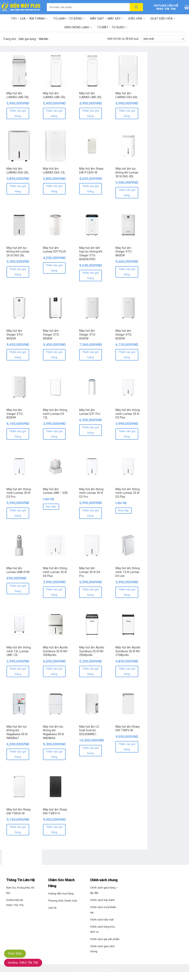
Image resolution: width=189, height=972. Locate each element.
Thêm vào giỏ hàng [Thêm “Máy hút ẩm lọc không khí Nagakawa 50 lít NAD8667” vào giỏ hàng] (18, 754)
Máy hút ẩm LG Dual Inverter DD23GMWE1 (89, 730)
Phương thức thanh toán (62, 900)
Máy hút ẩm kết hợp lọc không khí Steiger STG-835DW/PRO (90, 253)
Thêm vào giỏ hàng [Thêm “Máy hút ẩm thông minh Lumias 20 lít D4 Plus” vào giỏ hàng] (54, 592)
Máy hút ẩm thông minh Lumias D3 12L (55, 413)
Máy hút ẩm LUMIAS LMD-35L (54, 95)
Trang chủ (9, 39)
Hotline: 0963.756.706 (23, 962)
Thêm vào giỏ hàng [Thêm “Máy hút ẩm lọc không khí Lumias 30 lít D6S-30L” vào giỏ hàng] (127, 192)
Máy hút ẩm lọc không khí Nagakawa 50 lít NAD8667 (17, 732)
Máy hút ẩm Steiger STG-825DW (123, 334)
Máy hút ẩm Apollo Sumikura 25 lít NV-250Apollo (91, 651)
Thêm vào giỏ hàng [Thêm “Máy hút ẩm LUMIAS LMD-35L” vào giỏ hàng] (54, 113)
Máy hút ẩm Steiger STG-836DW (87, 334)
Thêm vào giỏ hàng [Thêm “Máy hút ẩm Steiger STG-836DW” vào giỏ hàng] (90, 354)
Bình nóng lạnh (78, 27)
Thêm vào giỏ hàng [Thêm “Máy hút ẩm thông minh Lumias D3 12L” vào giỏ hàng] (54, 434)
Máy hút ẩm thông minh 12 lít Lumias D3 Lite (127, 572)
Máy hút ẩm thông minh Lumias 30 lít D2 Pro (91, 493)
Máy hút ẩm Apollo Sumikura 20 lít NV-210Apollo (128, 651)
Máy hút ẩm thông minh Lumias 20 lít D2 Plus (127, 493)
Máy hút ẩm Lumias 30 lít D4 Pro (89, 572)
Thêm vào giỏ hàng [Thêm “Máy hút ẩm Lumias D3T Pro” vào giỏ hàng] (90, 430)
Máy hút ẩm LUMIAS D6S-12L (54, 170)
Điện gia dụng (27, 39)
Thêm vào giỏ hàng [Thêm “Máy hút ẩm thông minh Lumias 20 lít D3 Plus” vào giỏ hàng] (127, 434)
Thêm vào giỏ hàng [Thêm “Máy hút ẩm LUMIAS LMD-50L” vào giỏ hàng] (18, 113)
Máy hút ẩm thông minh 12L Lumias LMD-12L (19, 651)
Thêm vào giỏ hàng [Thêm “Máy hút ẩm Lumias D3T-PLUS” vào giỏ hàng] (54, 268)
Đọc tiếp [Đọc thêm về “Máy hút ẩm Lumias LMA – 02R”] (51, 506)
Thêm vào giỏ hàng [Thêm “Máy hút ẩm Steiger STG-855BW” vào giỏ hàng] (54, 354)
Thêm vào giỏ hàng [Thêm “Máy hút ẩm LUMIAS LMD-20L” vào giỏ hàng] (90, 113)
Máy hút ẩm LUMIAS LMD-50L (18, 95)
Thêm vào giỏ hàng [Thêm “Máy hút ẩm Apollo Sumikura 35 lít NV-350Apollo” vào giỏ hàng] (54, 671)
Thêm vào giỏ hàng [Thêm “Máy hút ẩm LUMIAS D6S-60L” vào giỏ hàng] (127, 113)
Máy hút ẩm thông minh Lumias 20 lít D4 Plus (55, 572)
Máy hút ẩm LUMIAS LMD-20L (90, 95)
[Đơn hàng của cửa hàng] (163, 38)
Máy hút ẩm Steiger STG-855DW (15, 334)
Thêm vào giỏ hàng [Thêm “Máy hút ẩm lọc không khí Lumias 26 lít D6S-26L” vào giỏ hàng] (18, 272)
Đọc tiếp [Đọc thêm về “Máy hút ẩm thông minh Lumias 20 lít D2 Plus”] (123, 510)
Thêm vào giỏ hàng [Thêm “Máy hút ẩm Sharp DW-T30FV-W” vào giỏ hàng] (127, 746)
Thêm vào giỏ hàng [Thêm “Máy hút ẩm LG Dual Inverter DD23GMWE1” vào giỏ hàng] (90, 750)
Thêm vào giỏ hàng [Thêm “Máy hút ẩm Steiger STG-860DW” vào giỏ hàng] (127, 272)
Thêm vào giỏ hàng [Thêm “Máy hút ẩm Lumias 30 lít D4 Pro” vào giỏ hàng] (90, 592)
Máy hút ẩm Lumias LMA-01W (18, 570)
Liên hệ (52, 907)
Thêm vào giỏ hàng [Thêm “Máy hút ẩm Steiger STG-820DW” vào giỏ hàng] (18, 434)
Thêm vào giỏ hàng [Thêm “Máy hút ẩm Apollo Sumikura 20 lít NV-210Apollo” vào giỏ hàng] (127, 671)
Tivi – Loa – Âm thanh (29, 19)
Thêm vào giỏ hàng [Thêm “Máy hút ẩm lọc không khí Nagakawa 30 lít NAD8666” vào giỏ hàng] (54, 754)
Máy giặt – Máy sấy (106, 19)
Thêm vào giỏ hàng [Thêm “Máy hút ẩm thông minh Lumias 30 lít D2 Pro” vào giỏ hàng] (90, 513)
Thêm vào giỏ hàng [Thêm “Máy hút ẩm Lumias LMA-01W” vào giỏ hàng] (18, 588)
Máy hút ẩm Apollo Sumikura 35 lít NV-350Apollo (55, 651)
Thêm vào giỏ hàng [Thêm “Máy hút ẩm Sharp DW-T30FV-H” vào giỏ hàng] (54, 829)
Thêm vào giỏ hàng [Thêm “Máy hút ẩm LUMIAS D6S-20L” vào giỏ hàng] (18, 189)
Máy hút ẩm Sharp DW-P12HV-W (91, 170)
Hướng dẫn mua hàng (61, 893)
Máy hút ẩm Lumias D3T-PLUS (54, 250)
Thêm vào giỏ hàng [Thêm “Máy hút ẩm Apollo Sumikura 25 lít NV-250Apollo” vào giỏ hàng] (90, 671)
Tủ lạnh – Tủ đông (69, 19)
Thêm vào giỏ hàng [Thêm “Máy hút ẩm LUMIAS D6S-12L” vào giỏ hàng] (54, 189)
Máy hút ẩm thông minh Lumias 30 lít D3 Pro (19, 493)
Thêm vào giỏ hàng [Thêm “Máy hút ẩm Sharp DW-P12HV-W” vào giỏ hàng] (90, 189)
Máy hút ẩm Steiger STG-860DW (123, 251)
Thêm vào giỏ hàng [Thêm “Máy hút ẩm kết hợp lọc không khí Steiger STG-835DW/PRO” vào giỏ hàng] (90, 275)
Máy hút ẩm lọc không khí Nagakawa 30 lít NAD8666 (53, 732)
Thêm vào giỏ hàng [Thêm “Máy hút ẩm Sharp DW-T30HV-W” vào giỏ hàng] (18, 829)
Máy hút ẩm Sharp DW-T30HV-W (19, 811)
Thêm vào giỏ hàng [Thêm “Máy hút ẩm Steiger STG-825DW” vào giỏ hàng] (127, 354)
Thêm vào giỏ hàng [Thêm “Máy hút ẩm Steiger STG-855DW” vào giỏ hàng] (18, 354)
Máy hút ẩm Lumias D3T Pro (89, 412)
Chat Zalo (15, 953)
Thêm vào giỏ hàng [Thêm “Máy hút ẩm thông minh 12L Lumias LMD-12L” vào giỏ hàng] (18, 671)
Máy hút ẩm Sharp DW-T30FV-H (55, 811)
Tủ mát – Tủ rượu (112, 27)
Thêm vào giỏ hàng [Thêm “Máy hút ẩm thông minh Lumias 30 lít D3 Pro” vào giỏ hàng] (18, 513)
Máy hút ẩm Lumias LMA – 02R (55, 491)
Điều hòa (137, 19)
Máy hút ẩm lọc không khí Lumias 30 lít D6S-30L (126, 172)
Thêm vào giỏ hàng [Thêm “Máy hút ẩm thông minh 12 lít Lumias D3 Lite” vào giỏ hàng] (127, 592)
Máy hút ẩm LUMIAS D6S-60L (126, 95)
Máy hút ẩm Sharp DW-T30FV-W (127, 728)
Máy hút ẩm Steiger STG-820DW (15, 413)
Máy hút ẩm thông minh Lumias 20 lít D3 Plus (127, 413)
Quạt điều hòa (162, 19)
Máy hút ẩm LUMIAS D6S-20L (18, 170)
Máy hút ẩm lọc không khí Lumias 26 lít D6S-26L (18, 251)
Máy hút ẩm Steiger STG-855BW (51, 334)
